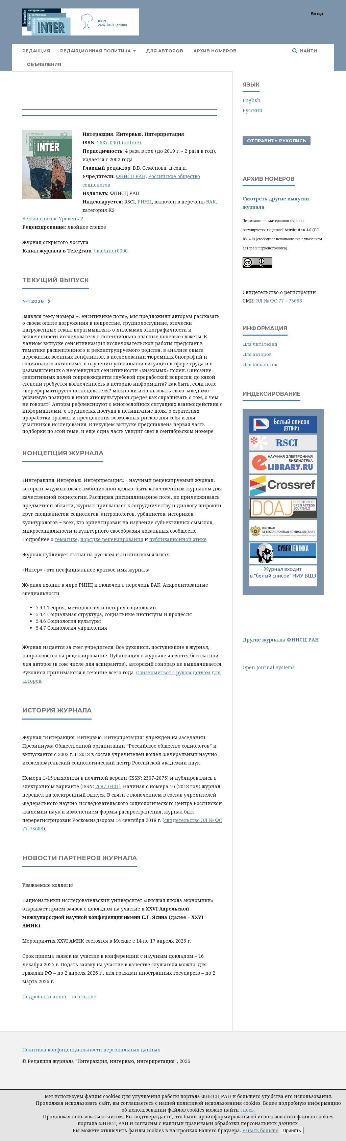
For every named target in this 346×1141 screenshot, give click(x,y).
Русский (253, 110)
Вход (317, 13)
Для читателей (260, 344)
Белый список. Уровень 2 (52, 218)
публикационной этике (177, 539)
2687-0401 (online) (119, 142)
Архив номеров (215, 50)
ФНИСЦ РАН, (131, 176)
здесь (247, 1110)
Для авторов (164, 50)
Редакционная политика (96, 50)
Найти (308, 50)
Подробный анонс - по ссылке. (59, 996)
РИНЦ (145, 201)
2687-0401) (108, 786)
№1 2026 (33, 301)
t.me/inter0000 (111, 250)
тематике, (67, 539)
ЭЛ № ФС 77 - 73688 (279, 300)
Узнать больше (260, 1130)
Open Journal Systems (269, 667)
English (252, 100)
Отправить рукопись (276, 140)
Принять (291, 1130)
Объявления (44, 64)
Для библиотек (260, 364)
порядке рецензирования (111, 539)
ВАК (211, 201)
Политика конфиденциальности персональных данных (91, 1049)
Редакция (36, 50)
